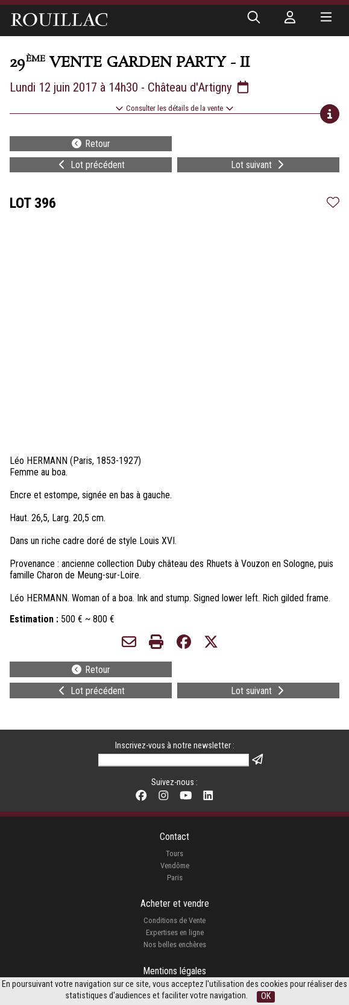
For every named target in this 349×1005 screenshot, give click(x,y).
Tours (174, 853)
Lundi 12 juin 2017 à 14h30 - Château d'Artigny (130, 87)
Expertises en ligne (175, 932)
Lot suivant (258, 165)
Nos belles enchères (174, 944)
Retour (90, 143)
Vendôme (174, 865)
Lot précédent (90, 165)
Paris (175, 877)
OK (266, 996)
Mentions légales (174, 971)
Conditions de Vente (174, 920)
